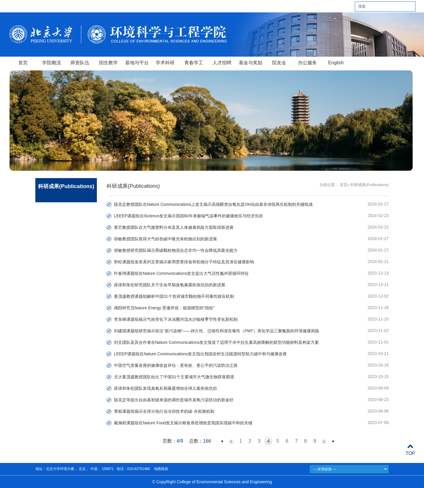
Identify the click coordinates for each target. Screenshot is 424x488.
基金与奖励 (250, 62)
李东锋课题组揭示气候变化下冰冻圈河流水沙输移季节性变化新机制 (176, 319)
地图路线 (160, 469)
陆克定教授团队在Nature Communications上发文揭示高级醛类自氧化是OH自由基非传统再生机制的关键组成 (213, 204)
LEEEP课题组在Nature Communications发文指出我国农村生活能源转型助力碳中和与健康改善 (200, 353)
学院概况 (51, 62)
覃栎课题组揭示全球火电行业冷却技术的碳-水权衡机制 (164, 411)
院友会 (279, 62)
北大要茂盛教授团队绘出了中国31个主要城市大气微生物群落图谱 (174, 376)
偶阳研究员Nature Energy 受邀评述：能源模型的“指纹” (164, 307)
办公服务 (307, 62)
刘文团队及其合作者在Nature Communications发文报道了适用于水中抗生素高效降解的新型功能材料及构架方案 (216, 342)
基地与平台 (137, 62)
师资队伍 (79, 62)
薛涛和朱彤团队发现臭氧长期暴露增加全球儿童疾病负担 (165, 388)
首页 (23, 62)
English (336, 62)
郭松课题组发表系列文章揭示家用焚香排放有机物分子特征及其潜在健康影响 (184, 261)
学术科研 (165, 62)
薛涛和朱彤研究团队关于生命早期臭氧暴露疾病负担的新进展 (169, 284)
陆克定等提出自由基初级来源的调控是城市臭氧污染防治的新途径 (173, 399)
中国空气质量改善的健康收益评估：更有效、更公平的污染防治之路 (176, 365)
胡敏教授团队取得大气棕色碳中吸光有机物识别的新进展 (165, 238)
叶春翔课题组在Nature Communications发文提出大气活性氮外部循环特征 (181, 273)
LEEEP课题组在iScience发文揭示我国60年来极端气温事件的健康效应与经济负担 (188, 215)
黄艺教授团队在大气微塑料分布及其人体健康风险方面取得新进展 (173, 227)
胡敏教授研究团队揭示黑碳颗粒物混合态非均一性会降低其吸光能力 (176, 250)
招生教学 (108, 62)
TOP (410, 450)
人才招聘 (222, 62)
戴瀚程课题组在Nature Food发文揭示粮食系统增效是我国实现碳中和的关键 (183, 422)
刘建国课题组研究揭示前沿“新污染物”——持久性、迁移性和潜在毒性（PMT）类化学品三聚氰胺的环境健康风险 (216, 330)
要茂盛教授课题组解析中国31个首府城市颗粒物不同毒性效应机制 (174, 296)
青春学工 (193, 62)
